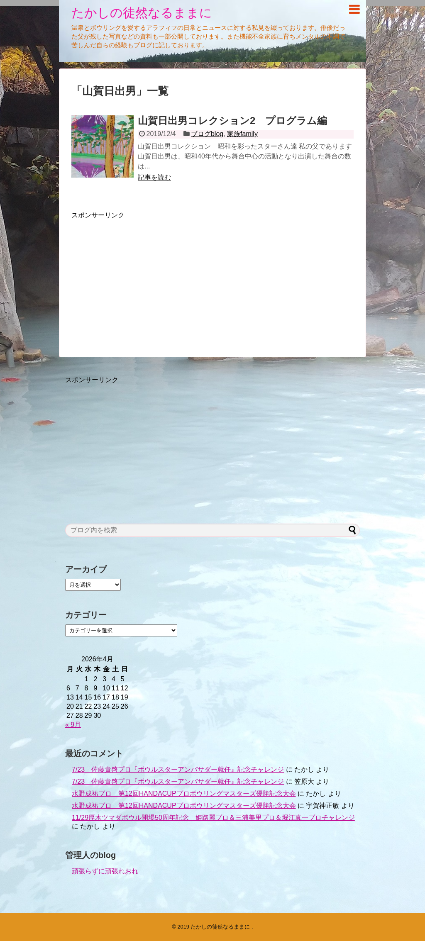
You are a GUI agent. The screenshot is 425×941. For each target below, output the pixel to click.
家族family (242, 133)
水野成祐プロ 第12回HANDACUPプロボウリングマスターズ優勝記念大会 (184, 793)
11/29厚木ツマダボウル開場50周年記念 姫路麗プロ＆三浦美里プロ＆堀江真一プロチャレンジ (213, 817)
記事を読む (154, 177)
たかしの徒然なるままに (141, 13)
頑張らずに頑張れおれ (105, 871)
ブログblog (207, 133)
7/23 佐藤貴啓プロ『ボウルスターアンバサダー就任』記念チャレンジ (178, 769)
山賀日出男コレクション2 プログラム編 (232, 120)
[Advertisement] (141, 278)
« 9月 (73, 724)
